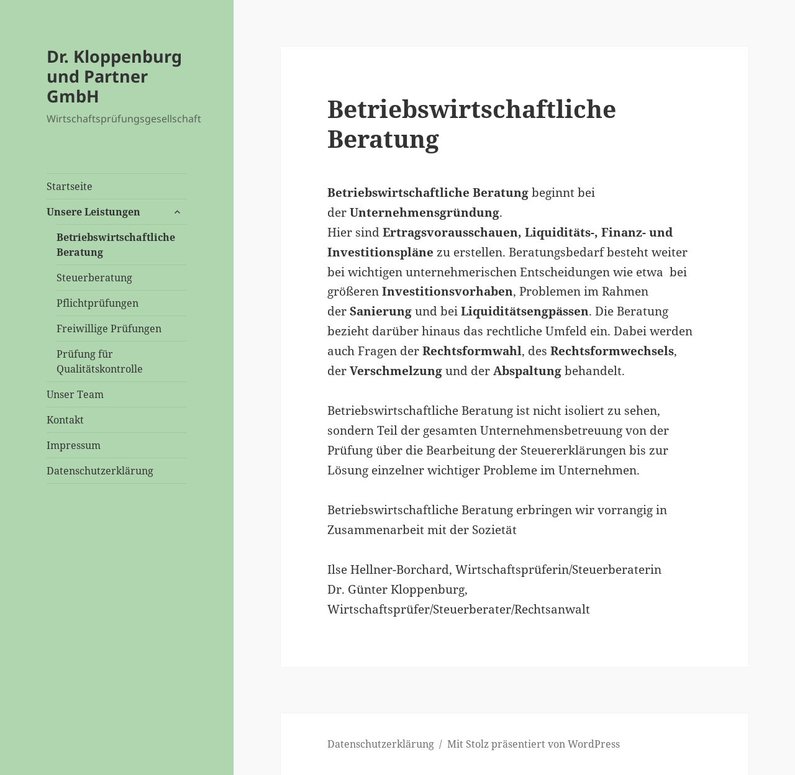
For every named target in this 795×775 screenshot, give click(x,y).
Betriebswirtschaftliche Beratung (116, 244)
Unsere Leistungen (93, 212)
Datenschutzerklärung (100, 471)
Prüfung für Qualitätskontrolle (100, 361)
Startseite (70, 186)
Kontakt (65, 420)
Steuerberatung (94, 277)
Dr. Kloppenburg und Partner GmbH (114, 76)
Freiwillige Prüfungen (109, 328)
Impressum (74, 445)
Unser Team (75, 394)
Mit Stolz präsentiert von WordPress (533, 744)
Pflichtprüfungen (98, 303)
